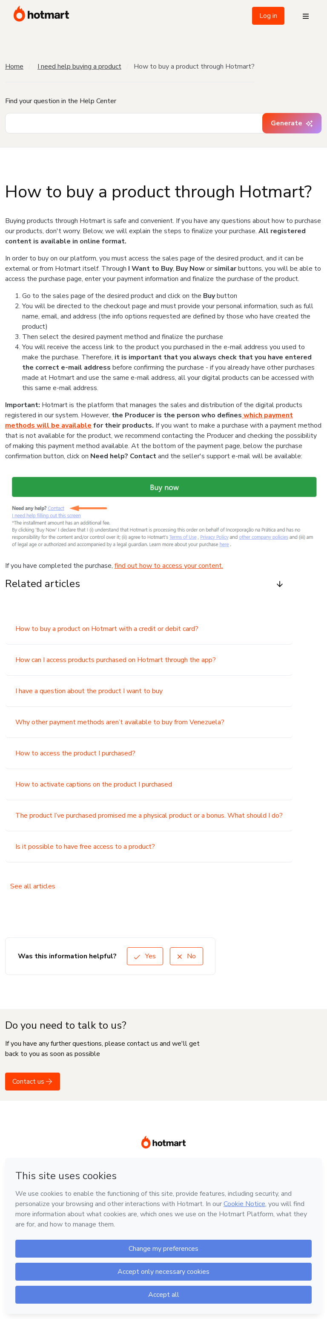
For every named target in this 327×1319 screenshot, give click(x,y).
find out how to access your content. (169, 565)
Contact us (32, 1081)
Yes (145, 956)
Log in (268, 15)
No (186, 956)
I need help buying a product (79, 66)
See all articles (32, 886)
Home (14, 66)
